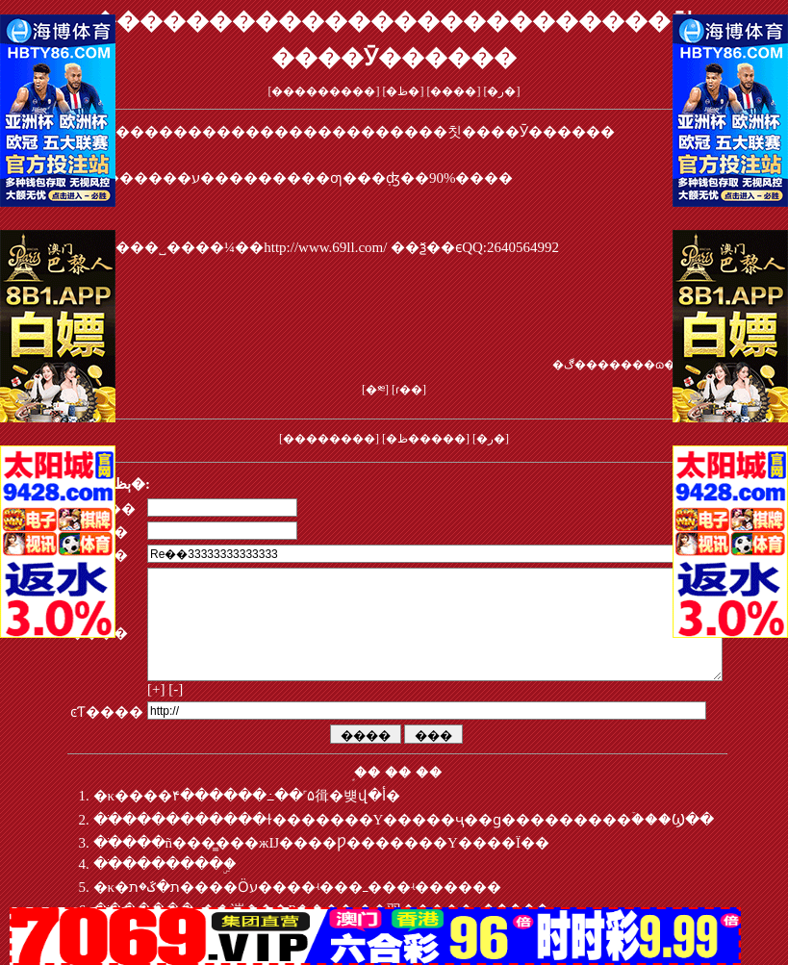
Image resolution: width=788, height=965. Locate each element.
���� (453, 91)
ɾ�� (408, 389)
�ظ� (402, 91)
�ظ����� (426, 438)
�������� (329, 438)
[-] (175, 712)
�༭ (375, 389)
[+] (156, 712)
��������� (323, 91)
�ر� (501, 91)
